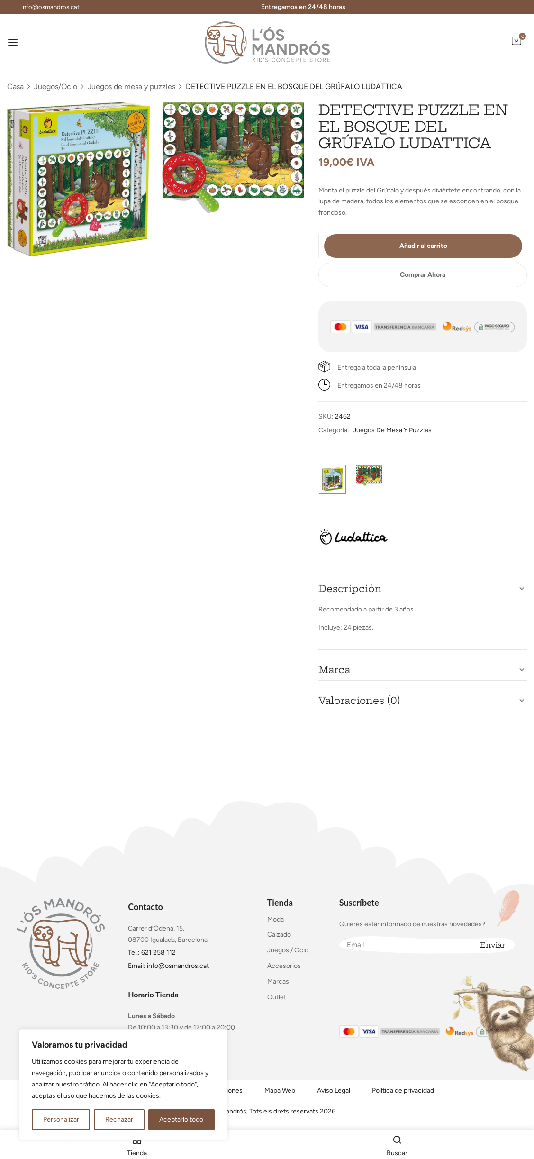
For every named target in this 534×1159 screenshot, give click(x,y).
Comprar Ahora (422, 275)
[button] (516, 46)
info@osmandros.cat (50, 6)
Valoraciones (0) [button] (359, 700)
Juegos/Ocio (55, 86)
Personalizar (61, 1119)
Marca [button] (334, 669)
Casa (15, 86)
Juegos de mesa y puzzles (131, 86)
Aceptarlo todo (181, 1119)
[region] (123, 1084)
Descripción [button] (349, 588)
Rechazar (119, 1119)
